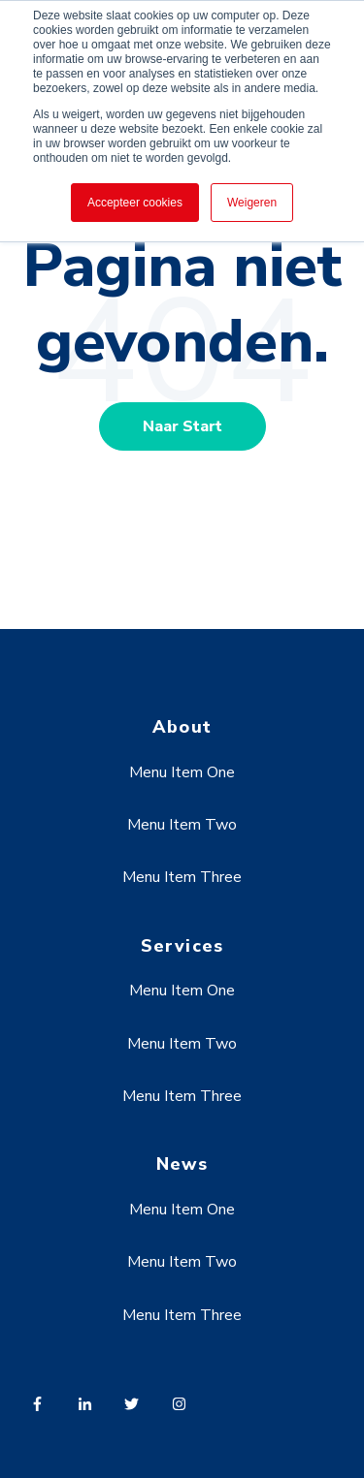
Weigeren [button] (252, 202)
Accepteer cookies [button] (134, 202)
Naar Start (182, 426)
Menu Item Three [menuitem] (182, 877)
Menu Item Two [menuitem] (182, 824)
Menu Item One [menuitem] (182, 772)
